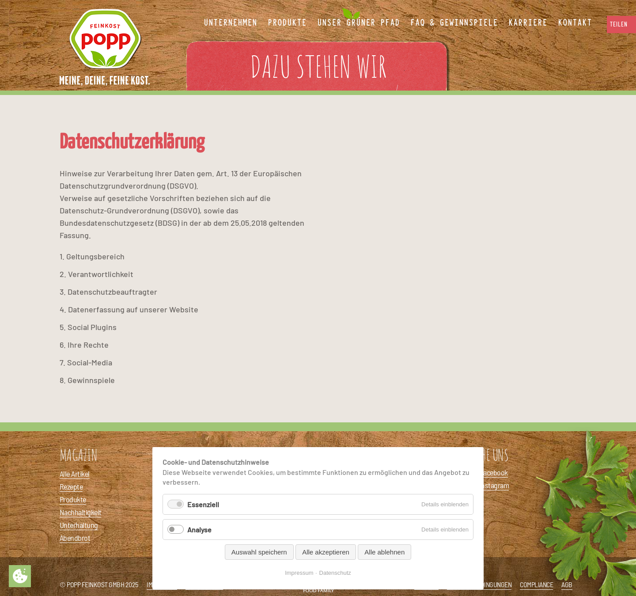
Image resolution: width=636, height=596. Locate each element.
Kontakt (575, 23)
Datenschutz (335, 572)
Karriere (527, 23)
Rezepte (71, 486)
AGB (566, 584)
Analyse (199, 529)
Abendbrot (75, 538)
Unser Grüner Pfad (358, 23)
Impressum (299, 572)
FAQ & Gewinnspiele (454, 23)
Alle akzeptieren (325, 552)
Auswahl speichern (259, 552)
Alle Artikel (75, 473)
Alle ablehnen (384, 552)
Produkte (73, 499)
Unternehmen (230, 23)
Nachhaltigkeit (80, 512)
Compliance (536, 584)
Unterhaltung (79, 525)
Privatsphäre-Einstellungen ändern (20, 576)
